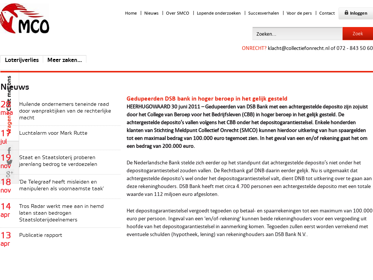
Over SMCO (177, 13)
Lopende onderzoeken (219, 13)
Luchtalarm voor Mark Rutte (53, 133)
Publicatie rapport (40, 235)
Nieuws (151, 13)
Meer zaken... (64, 60)
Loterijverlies (22, 60)
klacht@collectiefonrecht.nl (298, 48)
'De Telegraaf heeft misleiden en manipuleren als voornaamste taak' (61, 185)
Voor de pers (299, 13)
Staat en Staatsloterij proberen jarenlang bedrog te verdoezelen (58, 161)
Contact (327, 13)
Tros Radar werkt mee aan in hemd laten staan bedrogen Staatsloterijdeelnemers (61, 213)
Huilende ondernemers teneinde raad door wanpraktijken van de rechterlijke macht (65, 111)
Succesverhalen (263, 13)
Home (131, 13)
